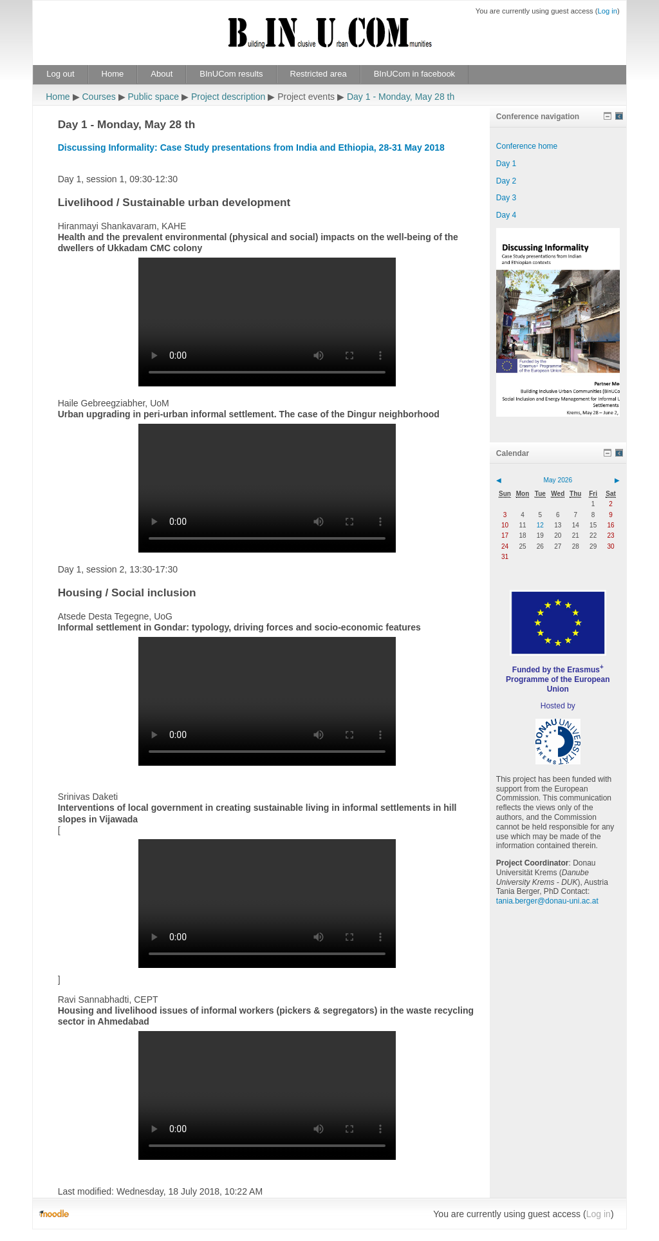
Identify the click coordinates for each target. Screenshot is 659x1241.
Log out (60, 74)
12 (540, 525)
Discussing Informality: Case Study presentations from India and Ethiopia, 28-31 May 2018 (251, 147)
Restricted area (318, 74)
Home (113, 74)
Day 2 (506, 180)
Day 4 (506, 215)
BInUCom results (231, 74)
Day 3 (506, 197)
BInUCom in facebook (414, 74)
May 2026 (557, 480)
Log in (607, 11)
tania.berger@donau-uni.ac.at (547, 900)
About (161, 74)
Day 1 (506, 163)
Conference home (526, 146)
